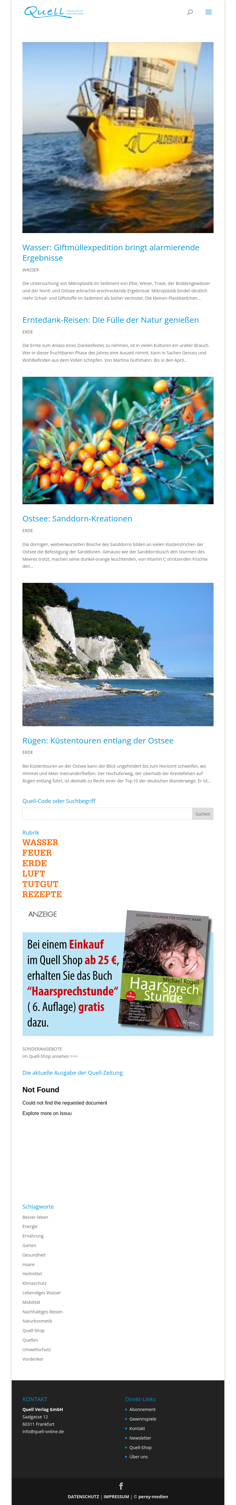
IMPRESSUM (116, 1496)
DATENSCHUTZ (83, 1496)
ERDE (27, 332)
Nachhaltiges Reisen (42, 1312)
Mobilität (31, 1302)
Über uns (138, 1457)
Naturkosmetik (37, 1321)
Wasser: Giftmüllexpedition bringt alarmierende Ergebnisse (110, 252)
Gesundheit (33, 1255)
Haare (28, 1264)
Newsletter (140, 1438)
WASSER (30, 270)
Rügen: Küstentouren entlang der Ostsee (98, 740)
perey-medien (153, 1496)
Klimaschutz (34, 1283)
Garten (29, 1245)
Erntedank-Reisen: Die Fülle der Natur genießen (110, 319)
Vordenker (32, 1359)
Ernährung (33, 1236)
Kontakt (137, 1428)
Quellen (30, 1340)
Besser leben (35, 1217)
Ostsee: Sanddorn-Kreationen (77, 518)
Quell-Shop (33, 1330)
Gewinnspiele (142, 1419)
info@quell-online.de (43, 1431)
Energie (29, 1226)
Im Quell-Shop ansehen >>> (50, 1056)
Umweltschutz (36, 1349)
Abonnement (142, 1409)
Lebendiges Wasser (41, 1293)
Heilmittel (32, 1274)
